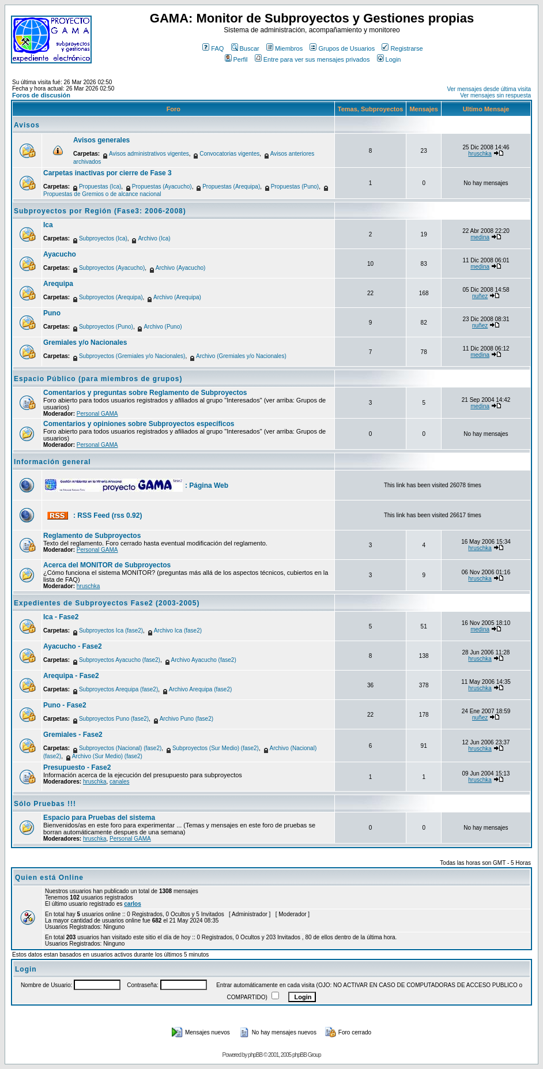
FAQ (213, 48)
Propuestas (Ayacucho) (162, 186)
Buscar (245, 48)
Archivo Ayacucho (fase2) (203, 660)
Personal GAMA (97, 414)
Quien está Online (49, 878)
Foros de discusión (41, 95)
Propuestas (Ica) (100, 186)
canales (119, 781)
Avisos (27, 125)
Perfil (236, 59)
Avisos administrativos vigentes (149, 153)
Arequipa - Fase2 (71, 676)
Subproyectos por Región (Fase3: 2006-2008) (100, 211)
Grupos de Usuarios (342, 48)
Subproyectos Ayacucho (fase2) (119, 660)
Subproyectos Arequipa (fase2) (118, 689)
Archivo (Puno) (163, 326)
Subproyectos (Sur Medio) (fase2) (215, 748)
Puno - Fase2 (64, 705)
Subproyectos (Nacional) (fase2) (120, 748)
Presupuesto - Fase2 (77, 767)
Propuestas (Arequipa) (231, 186)
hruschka (480, 153)
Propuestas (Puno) (295, 186)
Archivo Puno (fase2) (186, 719)
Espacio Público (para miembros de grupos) (98, 379)
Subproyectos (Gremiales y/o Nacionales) (132, 356)
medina (479, 237)
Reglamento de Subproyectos (92, 536)
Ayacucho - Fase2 (72, 646)
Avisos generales (101, 140)
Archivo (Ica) (154, 238)
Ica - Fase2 (60, 617)
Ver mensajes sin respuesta (495, 95)
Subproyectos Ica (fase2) (111, 630)
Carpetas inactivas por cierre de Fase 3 (107, 173)
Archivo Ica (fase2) (178, 630)
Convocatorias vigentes (229, 153)
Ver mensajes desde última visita (489, 89)
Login (389, 59)
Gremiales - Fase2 (73, 735)
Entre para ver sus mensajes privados (312, 59)
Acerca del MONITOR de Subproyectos (107, 565)
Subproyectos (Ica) (103, 238)
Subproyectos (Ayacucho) (112, 268)
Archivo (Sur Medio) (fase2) (107, 756)
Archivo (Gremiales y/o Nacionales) (241, 356)
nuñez (480, 296)
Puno (52, 313)
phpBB (255, 1055)
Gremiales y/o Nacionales (85, 342)
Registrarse (402, 48)
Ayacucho (59, 254)
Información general (52, 462)
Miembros (284, 48)
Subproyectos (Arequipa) (111, 297)
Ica (48, 225)
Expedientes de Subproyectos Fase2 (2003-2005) (106, 603)
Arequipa (58, 284)
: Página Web (206, 485)
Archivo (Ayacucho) (181, 268)
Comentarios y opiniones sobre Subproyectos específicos (138, 424)
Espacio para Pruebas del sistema (99, 818)
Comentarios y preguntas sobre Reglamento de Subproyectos (145, 393)
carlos (132, 904)
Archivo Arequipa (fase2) (200, 689)
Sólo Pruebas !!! (45, 804)
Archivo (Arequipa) (177, 297)
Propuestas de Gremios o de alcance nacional (102, 194)
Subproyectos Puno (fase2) (114, 719)
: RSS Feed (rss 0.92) (107, 515)
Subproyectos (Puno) (106, 326)
